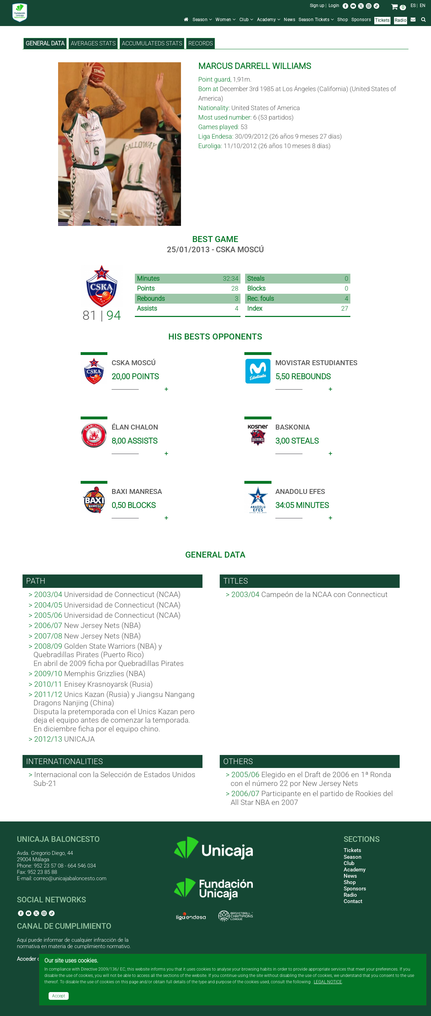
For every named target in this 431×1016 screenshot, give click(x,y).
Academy (269, 19)
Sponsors (361, 19)
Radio (401, 20)
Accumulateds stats (152, 43)
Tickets (382, 20)
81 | (101, 315)
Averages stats (93, 43)
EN (422, 5)
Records (200, 43)
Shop (342, 19)
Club (246, 19)
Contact (353, 901)
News (289, 19)
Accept (58, 995)
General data (45, 43)
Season (202, 19)
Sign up (317, 5)
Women (226, 19)
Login (334, 5)
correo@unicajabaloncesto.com (69, 878)
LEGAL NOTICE (328, 981)
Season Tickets (316, 19)
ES (413, 5)
